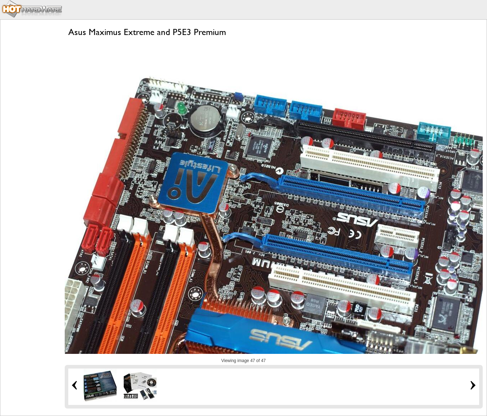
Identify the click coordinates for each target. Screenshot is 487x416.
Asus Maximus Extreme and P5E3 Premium (147, 32)
